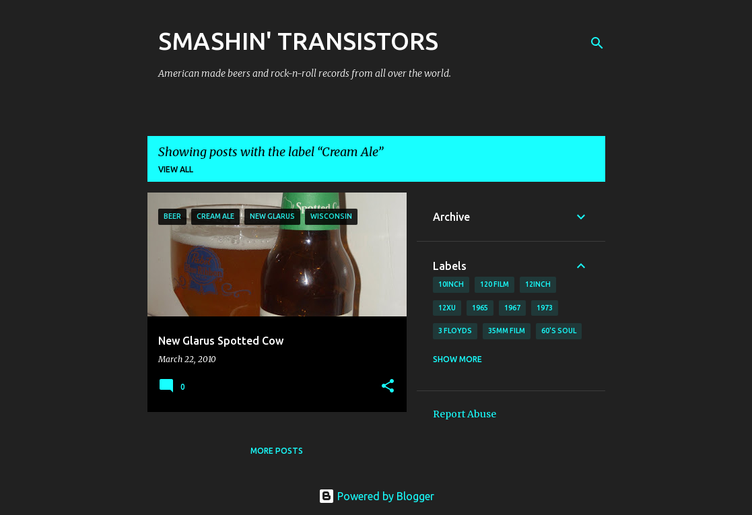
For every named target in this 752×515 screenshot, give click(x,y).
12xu (447, 308)
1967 (512, 308)
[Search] (597, 43)
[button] (388, 387)
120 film (494, 284)
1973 (545, 308)
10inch (451, 284)
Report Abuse (464, 414)
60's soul (558, 331)
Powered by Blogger (376, 496)
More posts (276, 450)
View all (175, 169)
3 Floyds (455, 331)
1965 (480, 308)
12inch (538, 284)
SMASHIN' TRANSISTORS (298, 41)
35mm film (506, 331)
